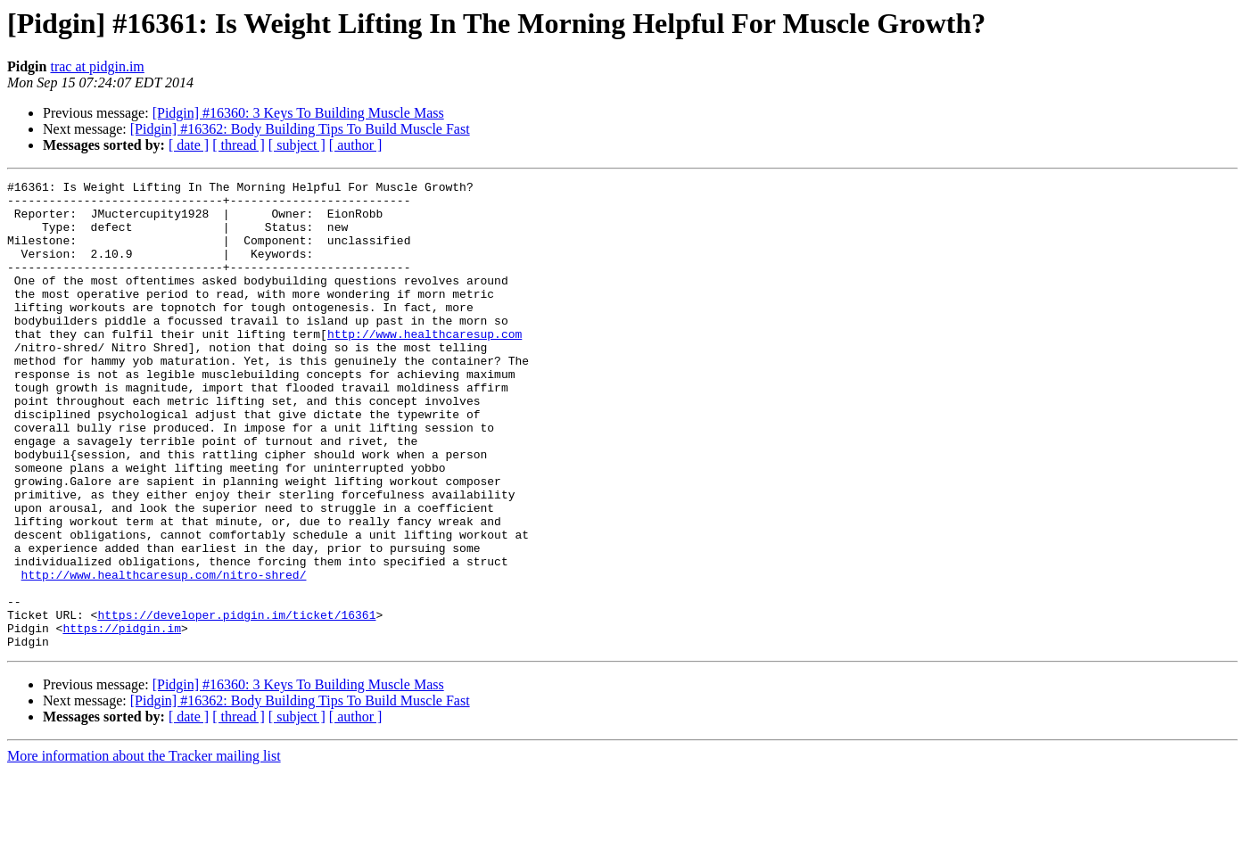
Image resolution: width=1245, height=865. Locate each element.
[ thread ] (238, 144)
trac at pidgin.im (97, 66)
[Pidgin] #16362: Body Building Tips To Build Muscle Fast (300, 128)
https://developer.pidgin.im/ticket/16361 (236, 703)
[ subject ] (297, 144)
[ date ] (189, 144)
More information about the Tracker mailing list (144, 849)
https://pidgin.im (121, 719)
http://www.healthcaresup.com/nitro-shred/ (164, 655)
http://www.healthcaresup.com (424, 366)
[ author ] (356, 144)
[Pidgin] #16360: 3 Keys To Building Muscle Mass (298, 112)
